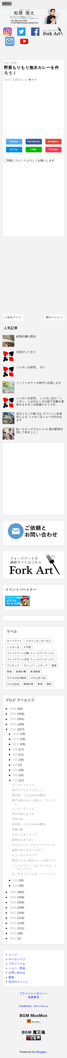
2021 (13, 892)
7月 (15, 759)
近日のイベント (18, 981)
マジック (28, 665)
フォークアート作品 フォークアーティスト (31, 659)
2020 (13, 897)
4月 (15, 775)
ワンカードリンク (23, 785)
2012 (13, 938)
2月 (15, 880)
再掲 (9, 671)
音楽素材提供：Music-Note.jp (33, 1006)
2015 (13, 923)
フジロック (13, 665)
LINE (34, 149)
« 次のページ (13, 317)
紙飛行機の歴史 (26, 336)
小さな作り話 (38, 678)
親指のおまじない (23, 839)
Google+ (53, 141)
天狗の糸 (17, 819)
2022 (13, 729)
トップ (13, 954)
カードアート (14, 641)
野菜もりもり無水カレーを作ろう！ (34, 860)
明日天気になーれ (23, 814)
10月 (16, 744)
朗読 (49, 684)
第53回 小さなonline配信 (29, 824)
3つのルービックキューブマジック (34, 844)
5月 (15, 770)
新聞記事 (28, 684)
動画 (11, 977)
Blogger (41, 1052)
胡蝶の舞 (17, 829)
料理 (40, 684)
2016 (13, 918)
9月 (15, 749)
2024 (13, 719)
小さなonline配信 (16, 678)
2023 (13, 724)
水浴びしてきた (26, 352)
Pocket (53, 149)
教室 (54, 665)
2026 (13, 708)
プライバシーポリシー (34, 993)
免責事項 (33, 997)
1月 (15, 885)
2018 (13, 907)
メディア (43, 665)
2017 (13, 912)
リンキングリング (23, 808)
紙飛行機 (21, 671)
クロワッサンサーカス (38, 641)
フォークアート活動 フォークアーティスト (31, 653)
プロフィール (17, 963)
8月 (15, 754)
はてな (14, 149)
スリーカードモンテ (24, 855)
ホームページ (17, 959)
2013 (13, 933)
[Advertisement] (33, 275)
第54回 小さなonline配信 (29, 795)
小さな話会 (13, 684)
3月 (15, 780)
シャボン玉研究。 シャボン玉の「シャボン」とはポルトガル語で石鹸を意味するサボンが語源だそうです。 (40, 401)
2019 (13, 902)
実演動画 (35, 671)
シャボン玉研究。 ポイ (30, 367)
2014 (13, 928)
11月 (16, 739)
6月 (15, 764)
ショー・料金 (17, 968)
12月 (16, 733)
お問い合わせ (17, 972)
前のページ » (54, 317)
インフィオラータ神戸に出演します (38, 382)
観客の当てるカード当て (27, 850)
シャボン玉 (13, 647)
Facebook (33, 141)
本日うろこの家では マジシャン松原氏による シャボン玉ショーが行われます (39, 416)
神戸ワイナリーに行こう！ (29, 790)
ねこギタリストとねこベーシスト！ (34, 873)
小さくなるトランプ (24, 834)
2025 (13, 713)
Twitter (14, 141)
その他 (27, 647)
